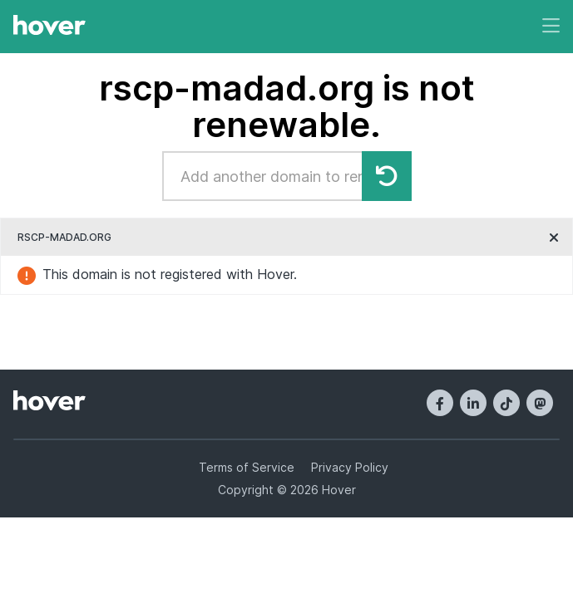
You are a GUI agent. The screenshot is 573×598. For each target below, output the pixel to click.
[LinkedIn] (473, 403)
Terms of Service (246, 467)
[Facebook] (440, 403)
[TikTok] (506, 403)
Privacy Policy (349, 467)
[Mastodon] (539, 403)
